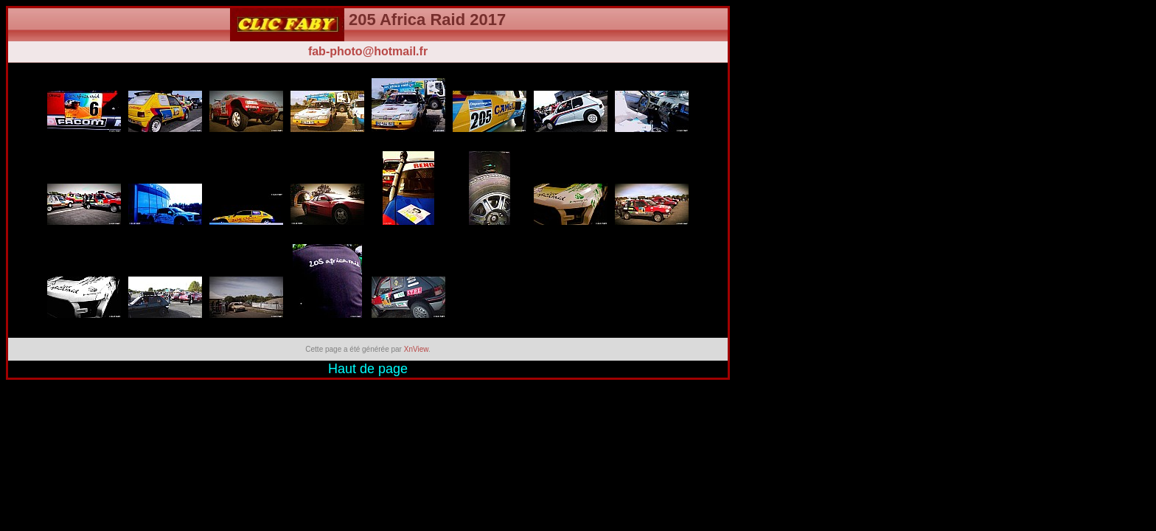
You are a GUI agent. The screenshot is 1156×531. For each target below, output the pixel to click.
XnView (416, 349)
